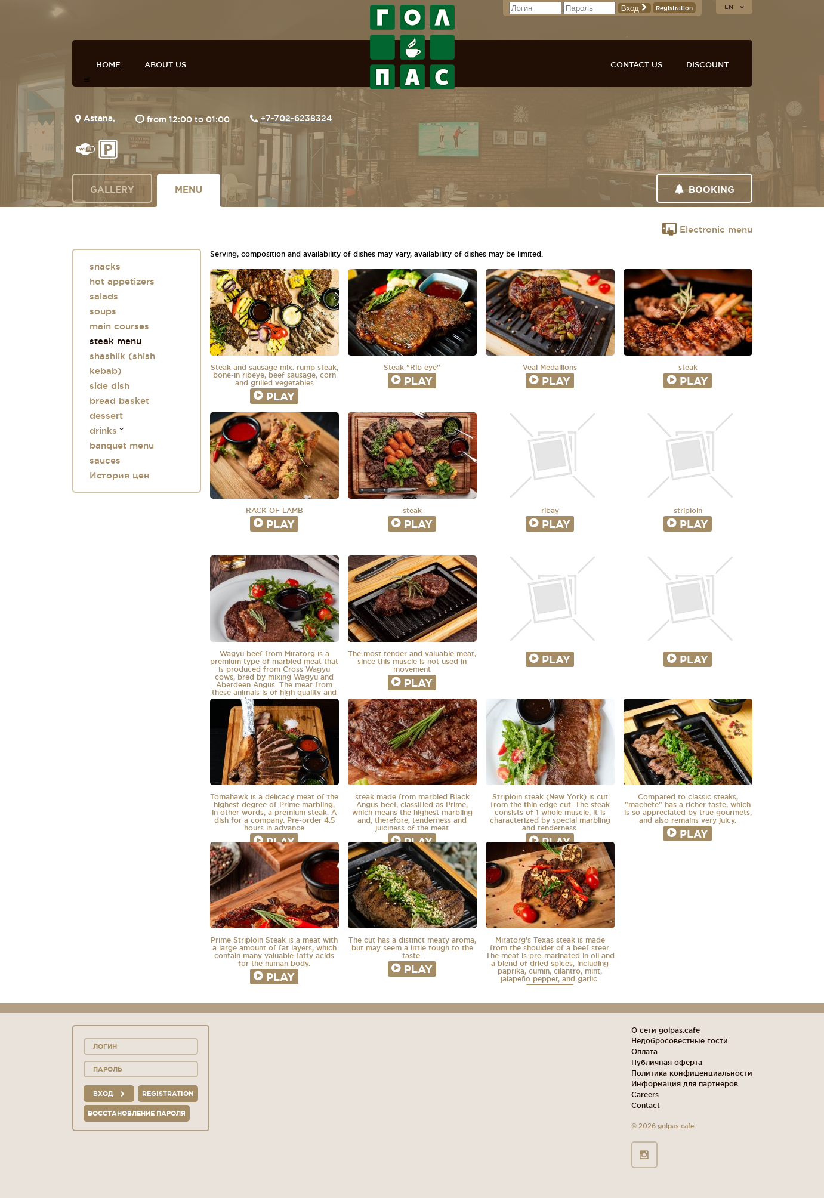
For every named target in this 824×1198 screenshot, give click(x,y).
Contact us (636, 64)
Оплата (644, 1051)
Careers (645, 1094)
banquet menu (122, 445)
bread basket (119, 401)
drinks (103, 430)
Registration (674, 8)
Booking (704, 189)
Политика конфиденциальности (691, 1073)
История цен (119, 475)
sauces (105, 460)
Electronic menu (707, 229)
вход (109, 1093)
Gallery (112, 189)
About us (165, 64)
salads (104, 296)
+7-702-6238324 (296, 118)
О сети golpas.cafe (665, 1030)
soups (103, 311)
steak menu (115, 341)
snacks (105, 266)
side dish (109, 386)
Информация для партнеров (684, 1084)
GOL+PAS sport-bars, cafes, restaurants (412, 47)
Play (274, 396)
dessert (106, 415)
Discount (707, 64)
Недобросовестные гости (679, 1041)
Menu (188, 189)
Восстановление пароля (137, 1113)
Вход (634, 8)
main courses (119, 326)
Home (108, 64)
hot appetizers (122, 281)
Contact (645, 1105)
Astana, (101, 118)
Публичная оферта (666, 1062)
